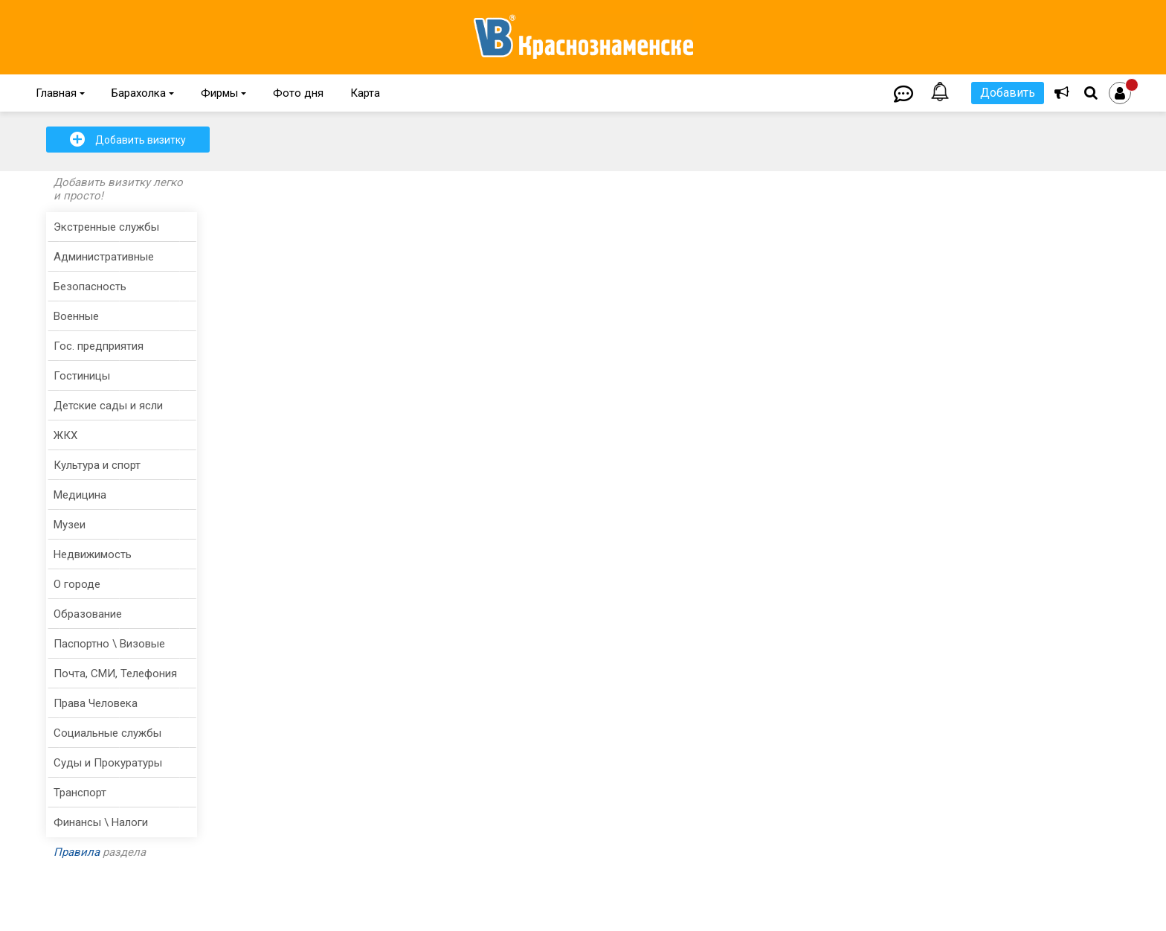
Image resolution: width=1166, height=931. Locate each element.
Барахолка (143, 93)
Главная (60, 93)
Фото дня (298, 93)
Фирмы (223, 93)
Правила (77, 852)
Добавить (1007, 93)
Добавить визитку (128, 139)
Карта (365, 93)
